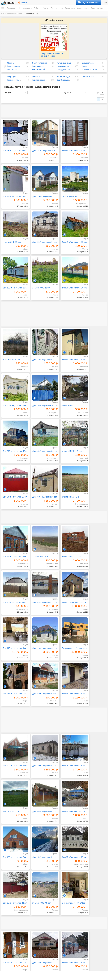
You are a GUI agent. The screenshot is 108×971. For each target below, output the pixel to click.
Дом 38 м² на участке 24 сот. (40, 681)
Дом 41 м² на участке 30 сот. (14, 230)
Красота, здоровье (46, 896)
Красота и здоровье (46, 931)
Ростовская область (40, 66)
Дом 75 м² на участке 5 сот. (67, 595)
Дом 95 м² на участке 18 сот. (14, 681)
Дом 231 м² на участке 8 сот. (40, 484)
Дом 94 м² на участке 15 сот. (14, 484)
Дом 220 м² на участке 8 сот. (14, 595)
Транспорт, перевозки (47, 914)
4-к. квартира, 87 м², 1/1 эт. (14, 780)
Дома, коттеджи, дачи (66, 74)
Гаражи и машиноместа (17, 77)
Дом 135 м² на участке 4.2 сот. (40, 738)
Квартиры (11, 74)
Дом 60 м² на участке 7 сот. (67, 145)
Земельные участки (90, 74)
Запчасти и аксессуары (13, 896)
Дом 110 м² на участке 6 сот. (94, 484)
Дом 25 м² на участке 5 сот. (94, 638)
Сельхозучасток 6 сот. (38, 187)
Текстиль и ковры (45, 953)
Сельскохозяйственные (83, 935)
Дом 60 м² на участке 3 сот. (67, 299)
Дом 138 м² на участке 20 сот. (40, 230)
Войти (104, 3)
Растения (42, 951)
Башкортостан (88, 60)
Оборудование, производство (50, 899)
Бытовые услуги (45, 888)
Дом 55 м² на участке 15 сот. (94, 299)
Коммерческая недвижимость (45, 77)
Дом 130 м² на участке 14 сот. (40, 595)
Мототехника (9, 888)
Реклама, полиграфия (47, 904)
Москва (10, 60)
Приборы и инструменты (83, 896)
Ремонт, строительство (47, 909)
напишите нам (91, 968)
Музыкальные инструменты (84, 918)
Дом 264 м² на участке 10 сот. (40, 526)
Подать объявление (80, 961)
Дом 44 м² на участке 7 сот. (94, 145)
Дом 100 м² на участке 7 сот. (67, 638)
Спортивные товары (81, 923)
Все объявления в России (11, 13)
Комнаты (36, 74)
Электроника (83, 8)
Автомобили (8, 886)
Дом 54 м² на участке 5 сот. (40, 299)
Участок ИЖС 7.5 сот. (65, 681)
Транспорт (11, 8)
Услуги (45, 8)
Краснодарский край (66, 63)
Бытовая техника (45, 938)
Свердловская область (67, 66)
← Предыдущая (13, 870)
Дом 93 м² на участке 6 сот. (14, 638)
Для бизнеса (78, 939)
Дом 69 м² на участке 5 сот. (40, 638)
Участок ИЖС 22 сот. (65, 187)
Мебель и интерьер (46, 940)
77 (101, 870)
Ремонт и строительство (48, 948)
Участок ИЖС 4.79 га (38, 441)
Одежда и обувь (45, 923)
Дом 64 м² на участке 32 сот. (14, 823)
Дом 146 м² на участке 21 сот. (14, 187)
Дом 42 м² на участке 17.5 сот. (94, 780)
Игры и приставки (80, 888)
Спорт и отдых (97, 8)
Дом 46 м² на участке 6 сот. (94, 526)
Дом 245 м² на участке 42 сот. (67, 342)
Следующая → (29, 870)
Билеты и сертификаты (83, 908)
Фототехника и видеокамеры (85, 901)
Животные (77, 927)
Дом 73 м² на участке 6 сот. (94, 441)
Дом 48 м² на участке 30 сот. (94, 342)
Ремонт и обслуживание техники (51, 906)
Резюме (7, 928)
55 (50, 870)
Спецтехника (9, 891)
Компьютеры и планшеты (83, 891)
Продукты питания (46, 946)
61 (81, 870)
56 (55, 870)
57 (60, 870)
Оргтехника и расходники (83, 894)
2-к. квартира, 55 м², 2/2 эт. (94, 681)
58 (65, 870)
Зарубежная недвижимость (69, 77)
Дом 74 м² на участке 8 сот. (67, 780)
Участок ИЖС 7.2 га (91, 384)
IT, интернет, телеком (47, 886)
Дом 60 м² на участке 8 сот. (67, 738)
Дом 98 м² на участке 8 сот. (14, 145)
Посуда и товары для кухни (49, 943)
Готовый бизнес (80, 942)
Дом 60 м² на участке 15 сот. (94, 738)
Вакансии (7, 925)
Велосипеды (79, 911)
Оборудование (79, 945)
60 (76, 870)
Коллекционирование (82, 916)
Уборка (42, 917)
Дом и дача (70, 8)
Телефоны (78, 899)
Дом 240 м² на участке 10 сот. (94, 823)
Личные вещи (57, 8)
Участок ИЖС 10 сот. (12, 299)
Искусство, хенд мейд (47, 894)
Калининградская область (18, 63)
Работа (37, 8)
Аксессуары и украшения (48, 929)
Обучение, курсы (45, 901)
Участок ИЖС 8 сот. (91, 595)
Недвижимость (25, 8)
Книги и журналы (80, 913)
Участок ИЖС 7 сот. (37, 342)
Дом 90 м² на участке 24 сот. (94, 230)
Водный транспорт (11, 894)
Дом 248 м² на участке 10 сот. (67, 526)
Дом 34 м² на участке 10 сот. (94, 187)
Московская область (16, 66)
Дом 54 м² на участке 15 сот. (40, 384)
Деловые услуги (45, 891)
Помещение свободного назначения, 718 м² (14, 526)
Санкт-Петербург (39, 60)
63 (91, 870)
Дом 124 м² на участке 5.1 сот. (40, 145)
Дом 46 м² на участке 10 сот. (14, 342)
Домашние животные (82, 933)
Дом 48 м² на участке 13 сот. (14, 441)
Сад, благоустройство (47, 912)
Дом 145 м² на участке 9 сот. (67, 484)
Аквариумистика (80, 930)
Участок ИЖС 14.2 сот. (66, 441)
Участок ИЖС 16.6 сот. (12, 384)
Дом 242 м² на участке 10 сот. (14, 738)
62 (86, 870)
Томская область (89, 66)
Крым (84, 63)
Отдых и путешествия (82, 921)
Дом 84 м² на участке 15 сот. (67, 384)
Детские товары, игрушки (48, 926)
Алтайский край (64, 60)
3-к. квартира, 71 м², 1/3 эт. (40, 823)
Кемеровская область (41, 63)
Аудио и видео (79, 886)
